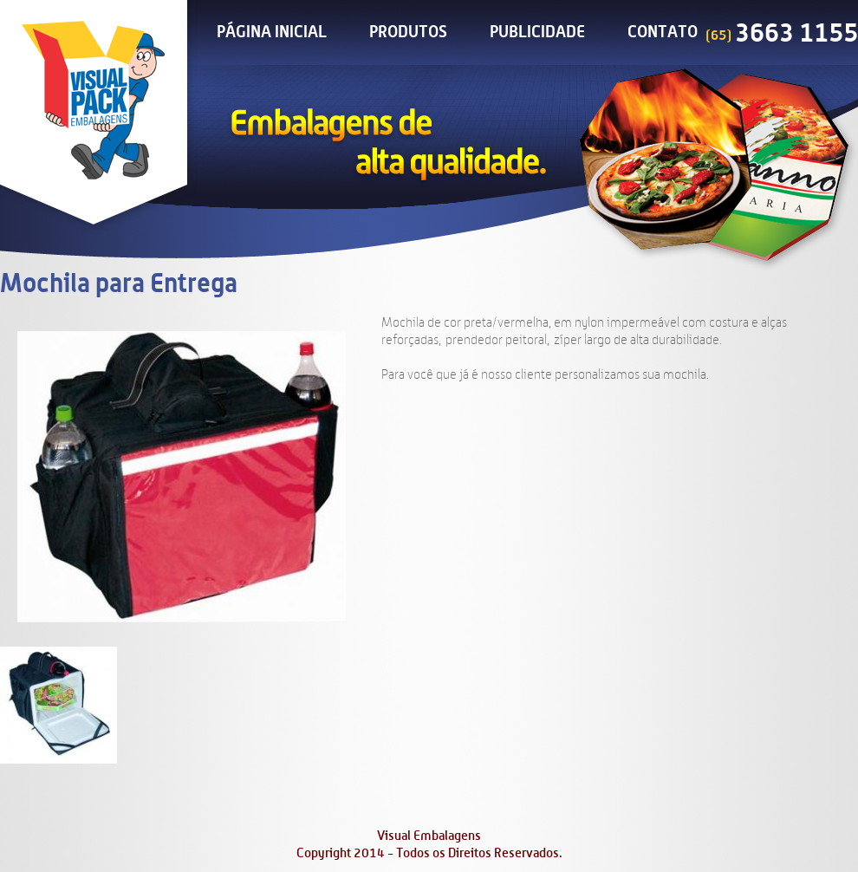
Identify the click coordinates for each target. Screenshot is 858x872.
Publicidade (537, 32)
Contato (662, 32)
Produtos (408, 32)
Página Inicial (272, 32)
